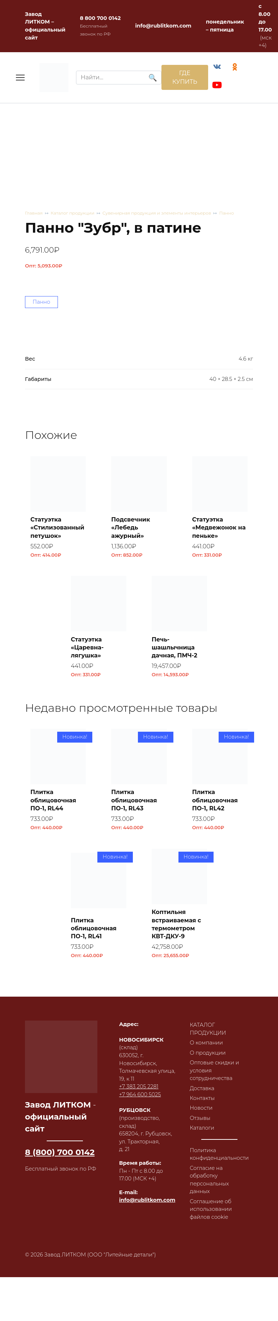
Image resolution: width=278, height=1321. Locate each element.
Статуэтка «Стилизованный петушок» (57, 527)
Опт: (43, 266)
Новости (201, 1108)
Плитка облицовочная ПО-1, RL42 (215, 800)
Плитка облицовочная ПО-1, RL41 (94, 928)
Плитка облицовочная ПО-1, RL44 (53, 800)
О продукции (208, 1053)
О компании (206, 1042)
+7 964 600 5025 (140, 1094)
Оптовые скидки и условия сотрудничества (214, 1070)
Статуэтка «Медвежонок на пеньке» (219, 527)
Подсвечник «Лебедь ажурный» (130, 527)
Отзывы (200, 1118)
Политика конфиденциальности (219, 1154)
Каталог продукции (72, 213)
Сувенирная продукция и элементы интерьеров (156, 213)
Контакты (202, 1098)
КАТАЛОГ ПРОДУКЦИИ (208, 1029)
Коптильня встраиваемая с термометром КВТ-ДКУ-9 (176, 924)
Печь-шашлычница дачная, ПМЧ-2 (174, 647)
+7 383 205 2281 (139, 1086)
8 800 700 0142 (100, 18)
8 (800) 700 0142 (59, 1152)
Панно (226, 213)
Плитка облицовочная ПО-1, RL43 (134, 800)
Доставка (202, 1088)
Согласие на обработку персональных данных (209, 1180)
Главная (34, 213)
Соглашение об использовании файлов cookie (211, 1209)
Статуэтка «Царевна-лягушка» (87, 647)
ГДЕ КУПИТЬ (184, 77)
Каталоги (202, 1128)
